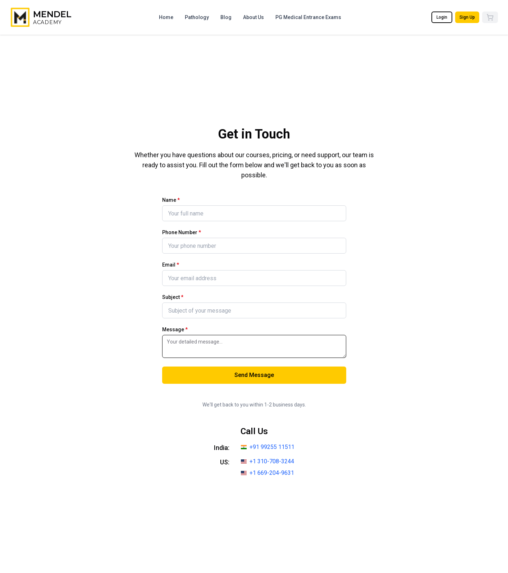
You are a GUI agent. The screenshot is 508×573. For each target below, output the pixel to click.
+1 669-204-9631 (272, 472)
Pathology (197, 17)
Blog (226, 17)
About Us (253, 17)
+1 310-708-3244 (272, 461)
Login (441, 17)
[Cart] (490, 17)
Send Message (254, 375)
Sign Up (467, 17)
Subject (172, 297)
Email (170, 264)
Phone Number (181, 232)
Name (171, 200)
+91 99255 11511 (272, 447)
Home (166, 17)
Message (175, 329)
